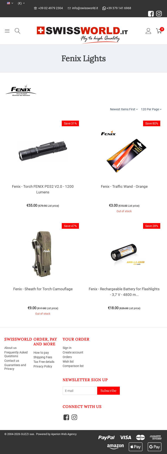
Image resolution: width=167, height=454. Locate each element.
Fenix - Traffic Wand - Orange (124, 186)
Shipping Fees (42, 357)
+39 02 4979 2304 (48, 8)
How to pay (41, 352)
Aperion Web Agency (64, 434)
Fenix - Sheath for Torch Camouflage (43, 289)
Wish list (68, 361)
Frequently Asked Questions (16, 354)
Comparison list (73, 366)
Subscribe (108, 390)
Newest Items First (124, 109)
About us (10, 348)
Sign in (67, 348)
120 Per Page (151, 109)
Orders (67, 357)
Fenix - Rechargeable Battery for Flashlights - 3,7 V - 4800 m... (124, 292)
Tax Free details (43, 362)
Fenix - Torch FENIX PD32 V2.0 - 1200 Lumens (43, 189)
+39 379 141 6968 (116, 8)
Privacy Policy (42, 366)
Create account (73, 352)
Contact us (11, 360)
